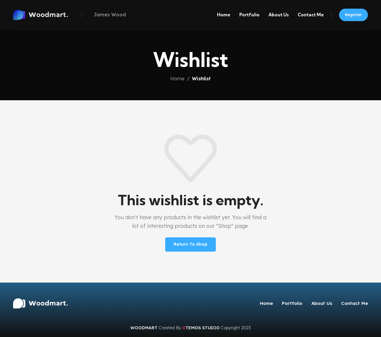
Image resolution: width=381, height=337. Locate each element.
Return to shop (190, 244)
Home (177, 78)
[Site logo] (46, 14)
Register (353, 14)
